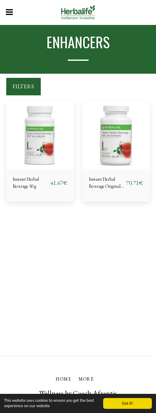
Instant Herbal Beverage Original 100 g (105, 183)
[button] (9, 12)
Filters (23, 86)
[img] (40, 135)
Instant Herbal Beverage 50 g (26, 182)
